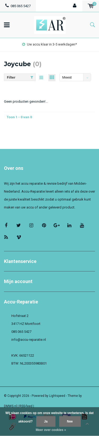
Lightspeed (57, 396)
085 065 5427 (18, 6)
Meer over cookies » (51, 430)
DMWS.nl (10, 406)
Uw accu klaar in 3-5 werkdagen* (49, 44)
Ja (46, 421)
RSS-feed (25, 406)
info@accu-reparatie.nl (28, 340)
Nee (70, 421)
